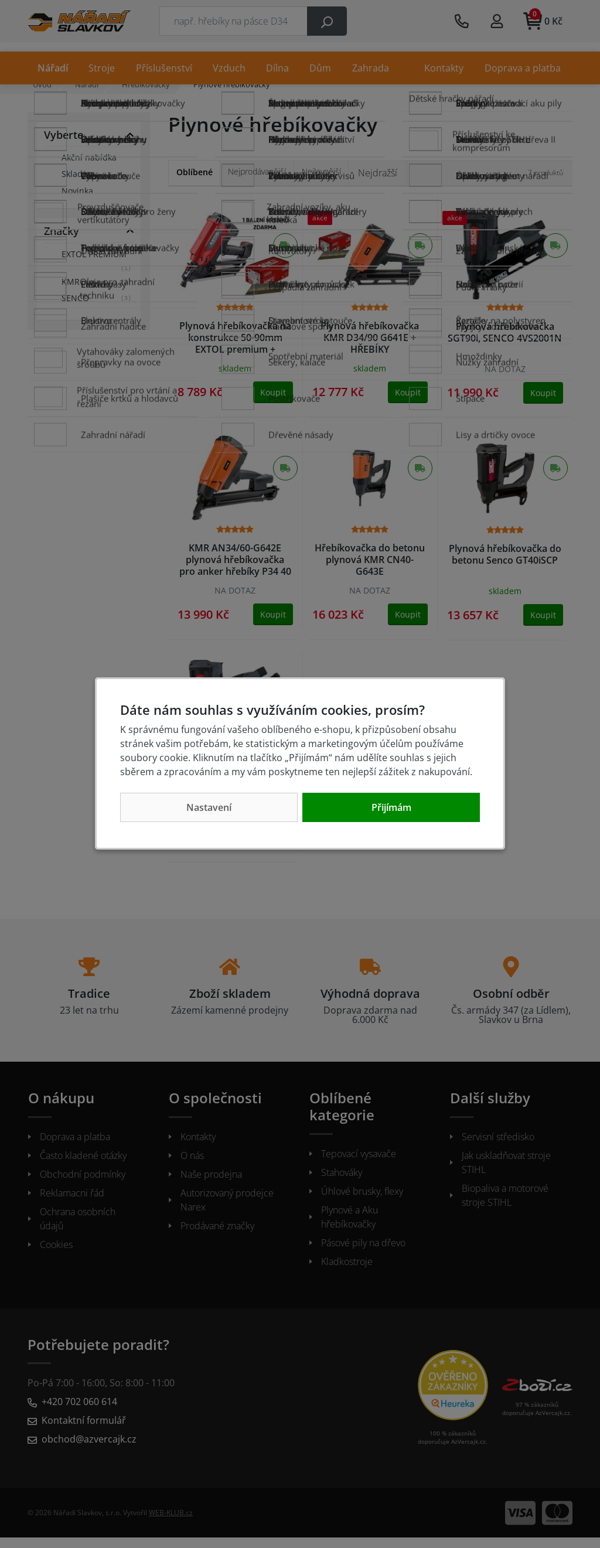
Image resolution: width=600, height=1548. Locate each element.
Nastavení (208, 807)
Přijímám (391, 807)
